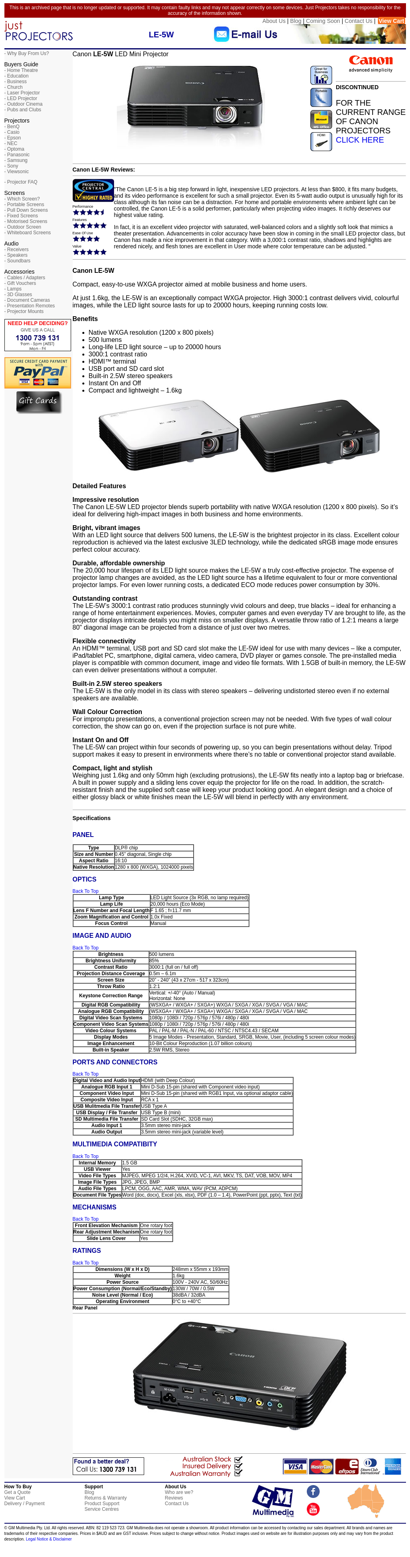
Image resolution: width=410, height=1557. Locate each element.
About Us (274, 21)
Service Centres (102, 1509)
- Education (16, 76)
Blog (296, 21)
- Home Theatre (21, 70)
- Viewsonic (16, 171)
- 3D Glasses (18, 294)
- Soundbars (17, 261)
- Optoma (14, 149)
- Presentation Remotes (29, 306)
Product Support (102, 1503)
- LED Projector (20, 98)
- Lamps (13, 289)
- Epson (12, 138)
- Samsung (16, 160)
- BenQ (12, 126)
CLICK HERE (360, 139)
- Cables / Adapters (24, 277)
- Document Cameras (27, 300)
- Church (13, 87)
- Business (15, 81)
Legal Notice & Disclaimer (49, 1539)
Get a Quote (17, 1492)
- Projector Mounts (24, 311)
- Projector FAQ (21, 182)
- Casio (12, 132)
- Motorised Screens (25, 221)
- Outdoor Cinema (23, 104)
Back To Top (86, 891)
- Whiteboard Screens (27, 232)
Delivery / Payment (24, 1503)
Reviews (174, 1498)
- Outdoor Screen (22, 227)
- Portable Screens (24, 204)
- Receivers (16, 249)
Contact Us (358, 21)
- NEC (11, 143)
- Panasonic (17, 155)
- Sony (11, 166)
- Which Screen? (22, 199)
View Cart (391, 21)
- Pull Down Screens (26, 210)
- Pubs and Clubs (22, 110)
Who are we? (179, 1492)
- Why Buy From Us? (26, 53)
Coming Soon (323, 21)
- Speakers (16, 255)
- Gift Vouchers (20, 283)
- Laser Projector (22, 93)
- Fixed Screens (21, 216)
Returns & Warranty (106, 1498)
